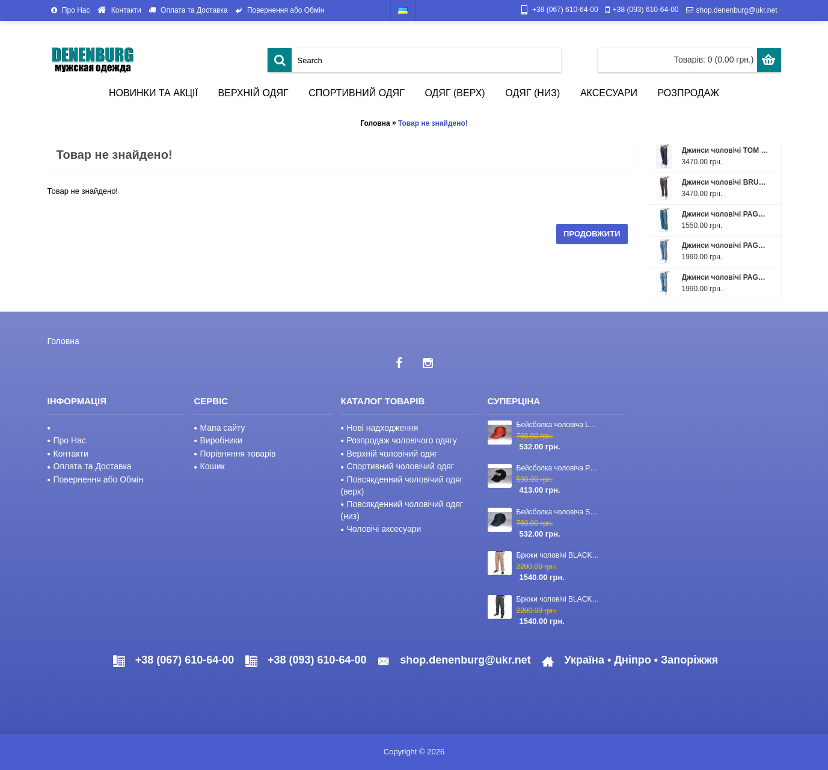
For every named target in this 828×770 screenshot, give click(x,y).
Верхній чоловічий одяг (389, 453)
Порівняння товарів (235, 453)
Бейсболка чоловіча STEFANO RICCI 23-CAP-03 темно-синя (559, 512)
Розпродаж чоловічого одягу (399, 440)
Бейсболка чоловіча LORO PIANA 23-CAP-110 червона (559, 424)
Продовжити (591, 233)
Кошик (209, 466)
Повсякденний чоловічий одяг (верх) (402, 485)
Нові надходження (380, 428)
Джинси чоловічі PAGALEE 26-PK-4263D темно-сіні (725, 214)
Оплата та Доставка (90, 466)
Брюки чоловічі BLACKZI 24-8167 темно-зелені (559, 599)
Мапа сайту (219, 428)
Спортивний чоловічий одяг (397, 466)
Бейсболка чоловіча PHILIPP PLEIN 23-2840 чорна (559, 468)
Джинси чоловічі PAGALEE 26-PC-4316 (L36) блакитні (725, 277)
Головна (375, 123)
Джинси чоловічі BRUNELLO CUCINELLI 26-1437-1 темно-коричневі (725, 182)
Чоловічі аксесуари (381, 529)
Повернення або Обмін (96, 479)
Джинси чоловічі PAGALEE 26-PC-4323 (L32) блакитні (725, 245)
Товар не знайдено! (433, 123)
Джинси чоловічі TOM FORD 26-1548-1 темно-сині (725, 150)
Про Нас (67, 440)
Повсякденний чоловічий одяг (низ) (402, 510)
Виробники (218, 440)
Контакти (68, 453)
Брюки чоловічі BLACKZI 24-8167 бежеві (559, 555)
